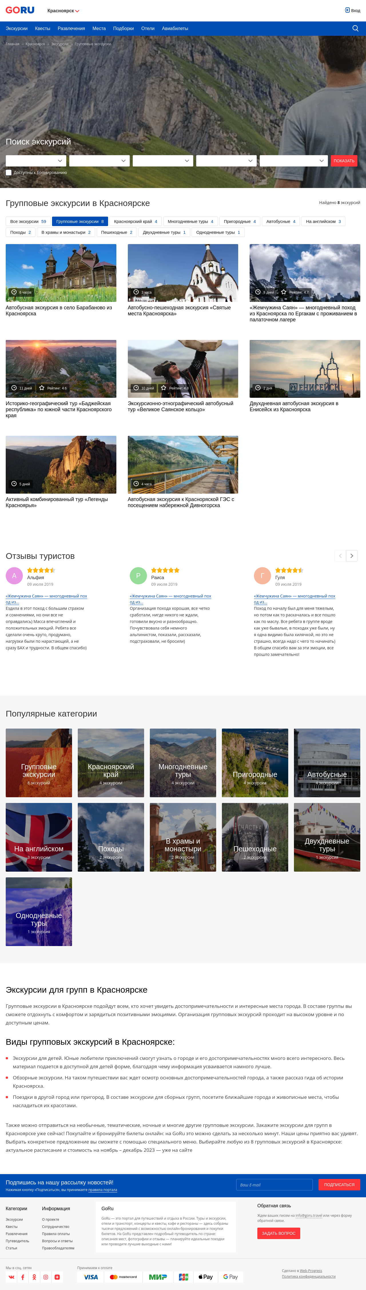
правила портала (102, 1189)
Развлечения (71, 28)
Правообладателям (58, 1248)
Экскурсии (16, 28)
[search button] (355, 29)
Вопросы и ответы (57, 1240)
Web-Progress (311, 1270)
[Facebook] (23, 1277)
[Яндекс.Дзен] (57, 1277)
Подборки (123, 28)
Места (99, 28)
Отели (147, 28)
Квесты (42, 28)
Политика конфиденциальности (309, 1276)
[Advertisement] (183, 92)
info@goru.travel (309, 1215)
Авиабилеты (175, 28)
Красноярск (35, 43)
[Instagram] (46, 1277)
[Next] (351, 555)
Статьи (11, 1248)
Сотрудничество (55, 1226)
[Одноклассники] (34, 1277)
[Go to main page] (20, 11)
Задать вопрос (278, 1233)
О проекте (50, 1219)
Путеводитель (17, 1240)
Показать (344, 161)
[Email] (274, 1184)
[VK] (11, 1277)
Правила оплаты (56, 1233)
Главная (12, 43)
